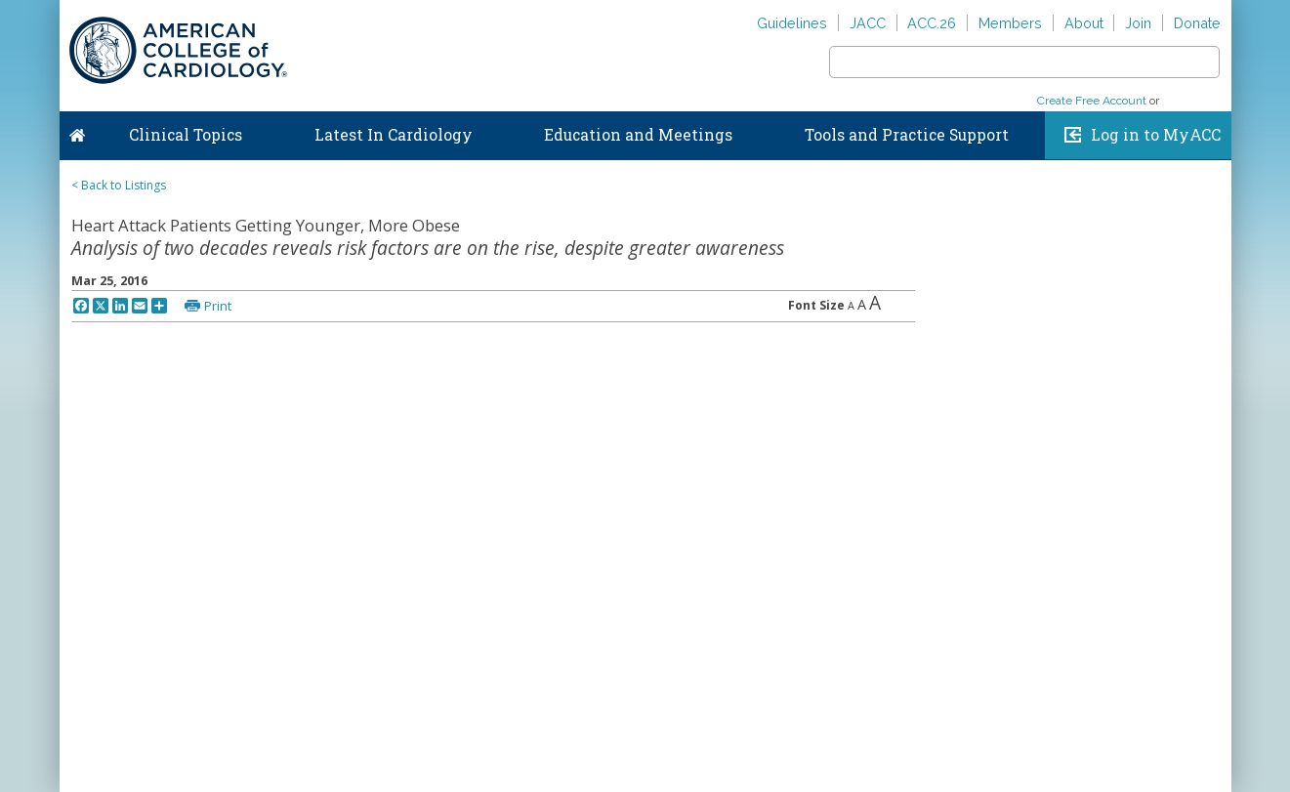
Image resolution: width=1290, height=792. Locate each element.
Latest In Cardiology (393, 135)
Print (217, 305)
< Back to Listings (118, 185)
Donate (1197, 23)
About (1083, 23)
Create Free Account (1091, 100)
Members (1010, 23)
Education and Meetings (638, 135)
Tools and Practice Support (907, 135)
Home (77, 131)
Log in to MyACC (1156, 135)
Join (1138, 23)
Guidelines (792, 23)
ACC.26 (931, 23)
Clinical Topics (185, 135)
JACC (868, 23)
